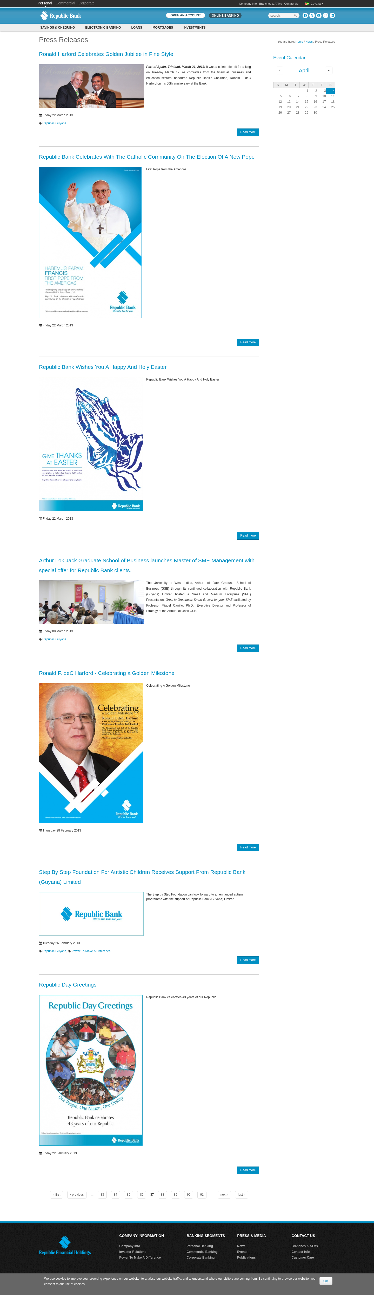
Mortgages (162, 27)
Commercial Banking (201, 1252)
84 (115, 1194)
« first (56, 1194)
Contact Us (291, 3)
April (304, 70)
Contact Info (301, 1252)
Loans (136, 27)
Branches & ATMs (270, 3)
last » (241, 1194)
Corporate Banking (200, 1257)
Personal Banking (199, 1246)
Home (299, 41)
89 (175, 1194)
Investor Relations (132, 1252)
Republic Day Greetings (68, 985)
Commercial (65, 3)
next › (224, 1194)
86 (141, 1194)
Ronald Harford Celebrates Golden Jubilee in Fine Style (106, 54)
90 (188, 1194)
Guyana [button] (317, 3)
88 (162, 1194)
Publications (246, 1257)
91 (202, 1194)
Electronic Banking (103, 27)
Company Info (248, 3)
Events (242, 1252)
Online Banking (225, 15)
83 (102, 1194)
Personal (45, 3)
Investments (194, 27)
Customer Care (303, 1257)
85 (128, 1194)
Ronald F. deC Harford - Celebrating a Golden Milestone (107, 673)
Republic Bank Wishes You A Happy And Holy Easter (102, 367)
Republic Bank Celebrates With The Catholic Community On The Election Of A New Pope (147, 157)
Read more (248, 132)
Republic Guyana (54, 123)
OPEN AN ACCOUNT (185, 15)
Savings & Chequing (57, 27)
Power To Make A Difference (90, 951)
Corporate (86, 3)
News (309, 41)
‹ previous (77, 1194)
